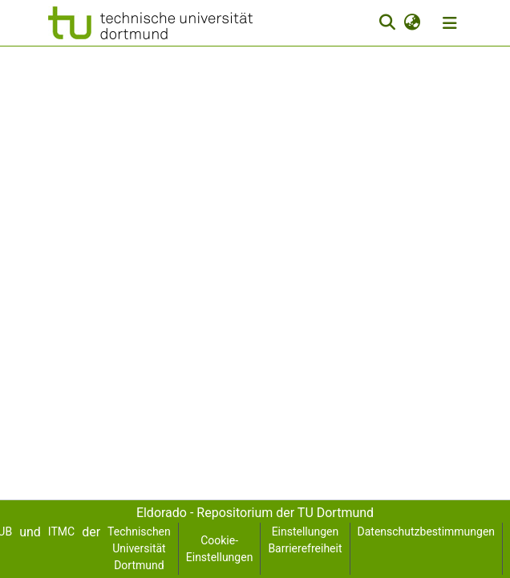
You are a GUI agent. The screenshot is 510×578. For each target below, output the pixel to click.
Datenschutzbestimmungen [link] (427, 531)
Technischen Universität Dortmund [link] (139, 548)
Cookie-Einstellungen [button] (219, 549)
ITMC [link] (61, 531)
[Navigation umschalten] (450, 23)
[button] (150, 22)
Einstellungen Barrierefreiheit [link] (305, 540)
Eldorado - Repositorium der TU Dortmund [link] (255, 512)
